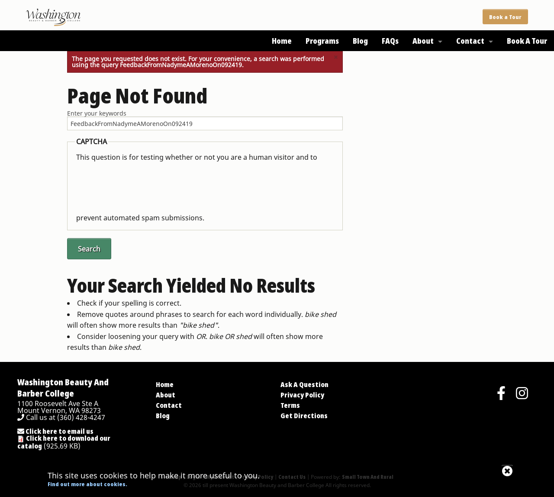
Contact (470, 41)
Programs (322, 41)
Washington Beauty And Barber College (63, 387)
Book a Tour (505, 17)
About (423, 41)
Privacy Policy (302, 395)
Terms (290, 405)
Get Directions (304, 415)
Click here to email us (55, 431)
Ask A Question (304, 384)
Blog (360, 41)
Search (89, 249)
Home (282, 41)
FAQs (390, 41)
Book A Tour (527, 41)
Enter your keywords (96, 113)
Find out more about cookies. (87, 484)
